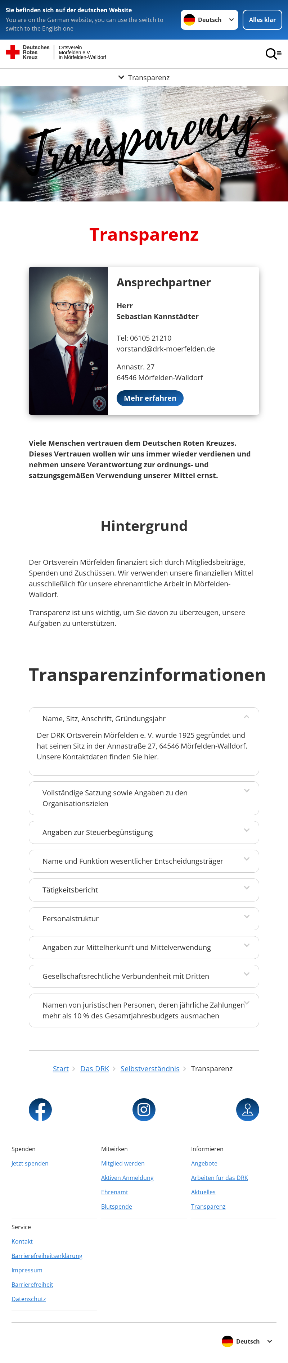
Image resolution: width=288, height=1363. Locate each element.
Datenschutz (29, 1299)
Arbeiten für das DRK (219, 1178)
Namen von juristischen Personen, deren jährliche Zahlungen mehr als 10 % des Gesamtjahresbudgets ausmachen (143, 1010)
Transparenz (208, 1206)
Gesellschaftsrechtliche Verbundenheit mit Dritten (125, 976)
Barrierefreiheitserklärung (47, 1256)
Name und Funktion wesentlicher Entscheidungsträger (132, 861)
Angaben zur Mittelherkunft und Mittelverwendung (126, 947)
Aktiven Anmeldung (127, 1178)
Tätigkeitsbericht (70, 890)
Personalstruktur (70, 918)
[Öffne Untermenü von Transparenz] (144, 77)
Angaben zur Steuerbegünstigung (97, 832)
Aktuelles (203, 1192)
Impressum (27, 1270)
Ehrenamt (114, 1192)
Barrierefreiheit (32, 1285)
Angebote (204, 1163)
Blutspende (116, 1206)
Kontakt (22, 1241)
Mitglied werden (123, 1163)
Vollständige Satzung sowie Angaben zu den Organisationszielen (115, 798)
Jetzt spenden (30, 1163)
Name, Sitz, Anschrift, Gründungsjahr (104, 718)
